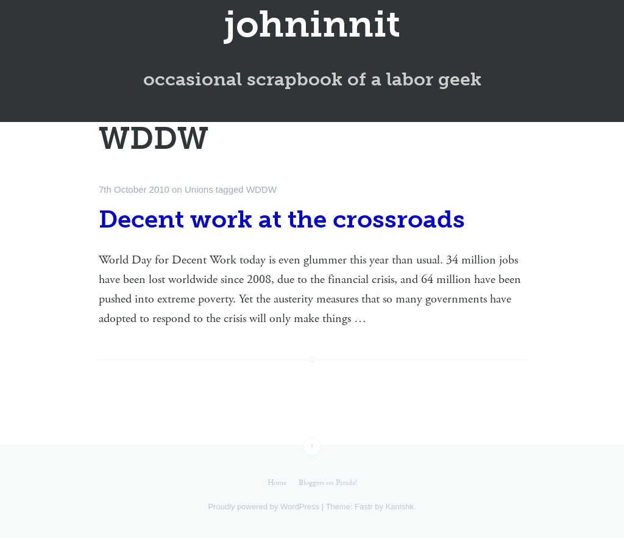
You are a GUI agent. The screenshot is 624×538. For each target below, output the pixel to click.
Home (277, 483)
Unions (199, 189)
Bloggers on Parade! (328, 483)
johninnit (312, 24)
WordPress (299, 506)
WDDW (261, 189)
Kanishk (400, 506)
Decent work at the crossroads (282, 219)
